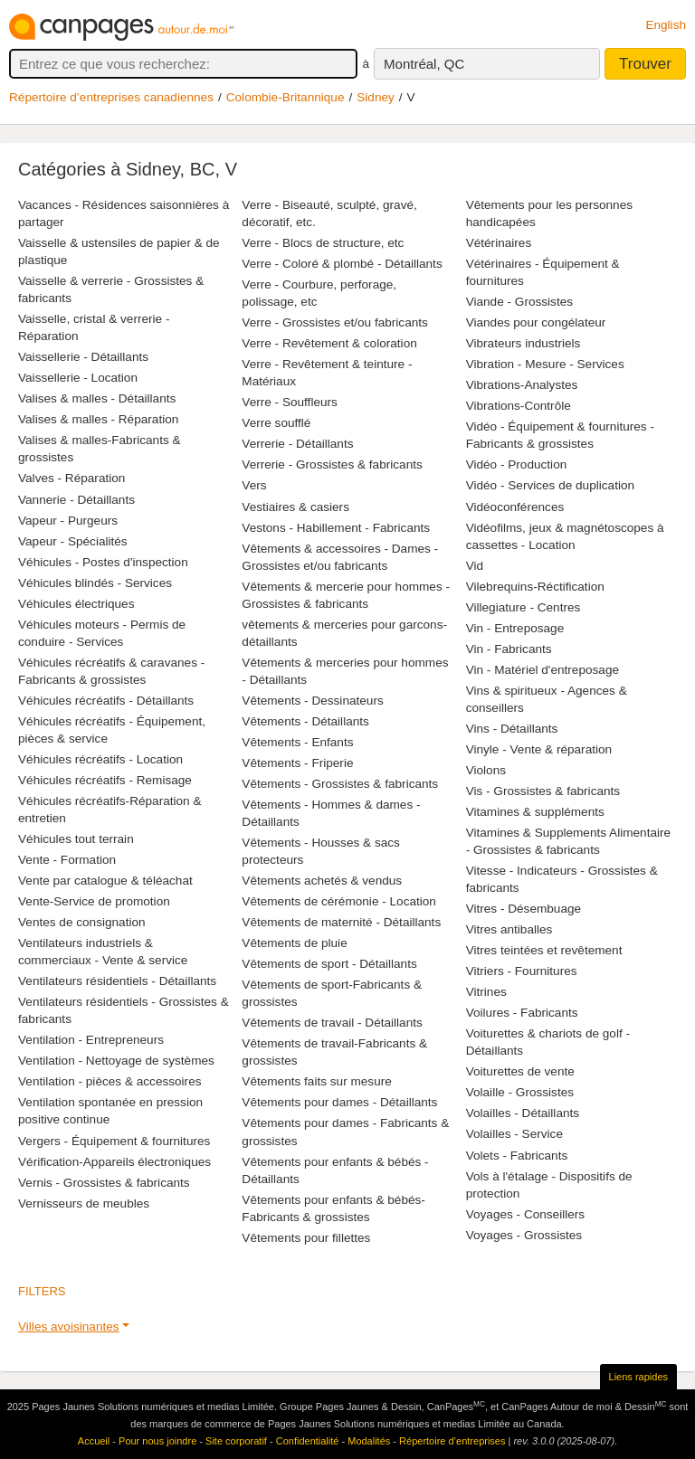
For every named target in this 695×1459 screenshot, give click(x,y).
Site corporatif (236, 1440)
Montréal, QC (424, 63)
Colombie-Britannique (285, 97)
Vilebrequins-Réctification (535, 586)
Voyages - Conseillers (525, 1214)
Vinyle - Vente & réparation (539, 749)
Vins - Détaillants (512, 728)
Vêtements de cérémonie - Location (339, 901)
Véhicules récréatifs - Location (100, 759)
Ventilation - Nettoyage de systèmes (116, 1060)
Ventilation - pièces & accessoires (110, 1081)
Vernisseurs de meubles (83, 1203)
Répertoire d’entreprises (452, 1440)
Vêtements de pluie (294, 943)
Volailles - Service (514, 1134)
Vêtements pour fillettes (306, 1238)
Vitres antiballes (509, 929)
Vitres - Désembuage (523, 908)
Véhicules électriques (76, 604)
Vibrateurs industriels (523, 343)
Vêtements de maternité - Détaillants (341, 922)
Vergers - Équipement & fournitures (114, 1141)
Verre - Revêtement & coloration (329, 343)
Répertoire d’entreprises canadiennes (111, 97)
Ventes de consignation (82, 922)
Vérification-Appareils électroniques (114, 1162)
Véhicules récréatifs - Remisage (105, 780)
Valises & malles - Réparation (98, 419)
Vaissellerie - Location (78, 377)
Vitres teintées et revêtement (544, 950)
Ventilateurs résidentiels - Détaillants (117, 981)
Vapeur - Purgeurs (68, 520)
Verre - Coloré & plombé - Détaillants (342, 263)
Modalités (369, 1440)
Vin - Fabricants (509, 649)
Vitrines (486, 992)
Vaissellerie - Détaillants (83, 357)
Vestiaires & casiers (295, 507)
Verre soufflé (276, 423)
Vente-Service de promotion (94, 901)
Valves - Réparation (71, 478)
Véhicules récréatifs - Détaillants (106, 700)
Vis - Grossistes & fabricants (543, 791)
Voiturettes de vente (520, 1071)
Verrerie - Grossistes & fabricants (332, 464)
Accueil (93, 1440)
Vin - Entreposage (515, 628)
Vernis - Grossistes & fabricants (104, 1182)
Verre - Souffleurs (290, 402)
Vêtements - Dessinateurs (312, 700)
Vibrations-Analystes (522, 385)
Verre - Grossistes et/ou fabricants (335, 322)
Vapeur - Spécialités (73, 541)
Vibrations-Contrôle (518, 405)
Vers (254, 485)
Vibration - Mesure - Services (545, 364)
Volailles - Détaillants (522, 1113)
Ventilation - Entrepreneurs (91, 1040)
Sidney (376, 97)
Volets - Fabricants (517, 1155)
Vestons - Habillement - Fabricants (336, 528)
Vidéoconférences (515, 507)
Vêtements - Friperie (297, 763)
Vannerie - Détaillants (76, 500)
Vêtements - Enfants (297, 742)
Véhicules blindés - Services (95, 583)
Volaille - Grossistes (520, 1092)
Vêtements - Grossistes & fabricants (340, 784)
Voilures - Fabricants (522, 1012)
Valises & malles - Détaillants (97, 398)
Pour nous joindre (157, 1440)
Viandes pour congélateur (536, 322)
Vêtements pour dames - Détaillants (339, 1102)
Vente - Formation (67, 860)
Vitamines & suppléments (535, 812)
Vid (474, 566)
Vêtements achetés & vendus (322, 880)
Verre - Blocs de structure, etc (323, 243)
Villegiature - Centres (523, 607)
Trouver (645, 63)
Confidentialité (307, 1440)
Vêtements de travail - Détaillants (332, 1022)
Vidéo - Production (516, 464)
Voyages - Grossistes (524, 1235)
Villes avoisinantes (68, 1326)
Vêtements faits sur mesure (316, 1081)
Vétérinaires (499, 243)
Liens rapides (638, 1376)
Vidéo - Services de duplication (550, 485)
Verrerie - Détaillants (297, 443)
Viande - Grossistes (519, 301)
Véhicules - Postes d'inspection (103, 562)
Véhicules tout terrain (76, 839)
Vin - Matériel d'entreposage (542, 670)
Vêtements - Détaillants (305, 721)
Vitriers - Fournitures (521, 971)
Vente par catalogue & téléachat (105, 880)
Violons (486, 770)
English (665, 25)
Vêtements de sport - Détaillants (329, 964)
